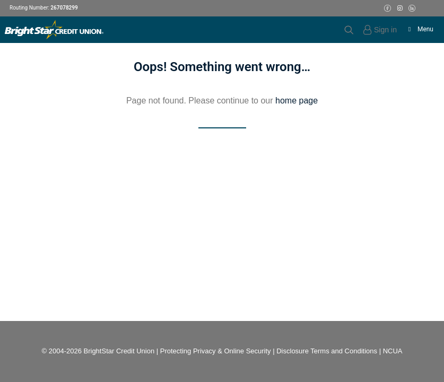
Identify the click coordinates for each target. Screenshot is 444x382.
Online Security (247, 351)
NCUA (393, 351)
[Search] (344, 29)
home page (296, 100)
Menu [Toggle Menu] (419, 29)
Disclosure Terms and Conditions (326, 351)
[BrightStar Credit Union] (54, 29)
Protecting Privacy (188, 351)
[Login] (375, 29)
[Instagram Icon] (400, 8)
